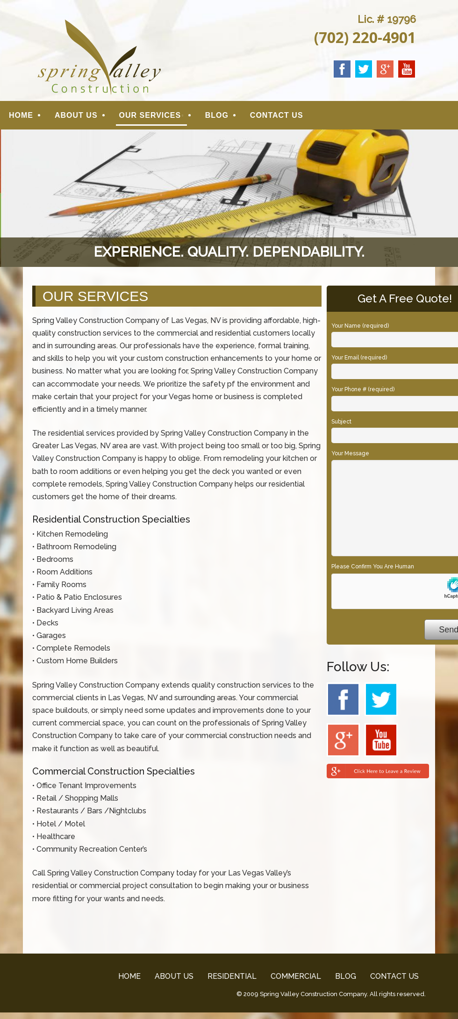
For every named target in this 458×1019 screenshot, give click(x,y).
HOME (21, 116)
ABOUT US (76, 116)
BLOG (217, 116)
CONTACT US (276, 116)
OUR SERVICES (150, 116)
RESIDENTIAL (232, 978)
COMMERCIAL (296, 978)
